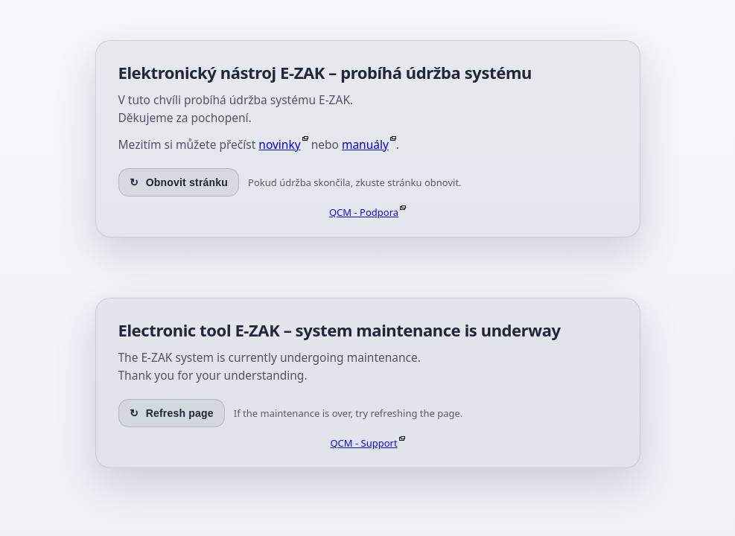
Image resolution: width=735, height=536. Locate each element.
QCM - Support (363, 443)
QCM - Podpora (363, 212)
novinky (279, 144)
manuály (365, 144)
